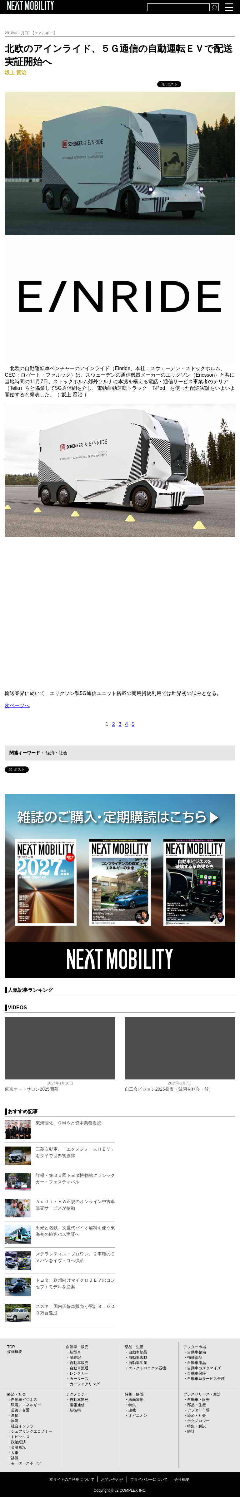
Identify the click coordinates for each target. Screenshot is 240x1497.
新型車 (75, 1352)
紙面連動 (135, 1399)
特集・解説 (134, 1394)
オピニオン (137, 1415)
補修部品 (194, 1357)
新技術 (75, 1410)
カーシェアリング (85, 1384)
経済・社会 (57, 752)
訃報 (14, 1458)
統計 (191, 1431)
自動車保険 (196, 1373)
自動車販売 (79, 1363)
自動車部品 (137, 1352)
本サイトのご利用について (71, 1479)
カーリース (79, 1379)
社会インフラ (22, 1426)
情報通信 (77, 1405)
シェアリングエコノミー (31, 1431)
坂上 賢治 (15, 72)
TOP (11, 1347)
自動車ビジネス (24, 1399)
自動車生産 (137, 1363)
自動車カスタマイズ (204, 1368)
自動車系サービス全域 (206, 1379)
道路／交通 (20, 1410)
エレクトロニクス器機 (147, 1368)
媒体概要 (14, 1351)
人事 (14, 1453)
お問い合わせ (112, 1479)
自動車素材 (137, 1357)
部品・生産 (134, 1347)
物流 (14, 1421)
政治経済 (18, 1442)
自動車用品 (196, 1363)
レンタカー (79, 1373)
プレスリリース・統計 (202, 1394)
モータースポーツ (26, 1463)
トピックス (20, 1437)
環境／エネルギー (26, 1405)
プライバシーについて (149, 1479)
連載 (132, 1410)
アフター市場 (194, 1347)
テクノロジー (77, 1394)
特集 (132, 1405)
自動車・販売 (77, 1347)
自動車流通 (79, 1368)
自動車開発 (79, 1399)
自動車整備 (196, 1352)
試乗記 (75, 1357)
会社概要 (181, 1479)
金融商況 (18, 1447)
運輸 (14, 1415)
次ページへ (17, 705)
